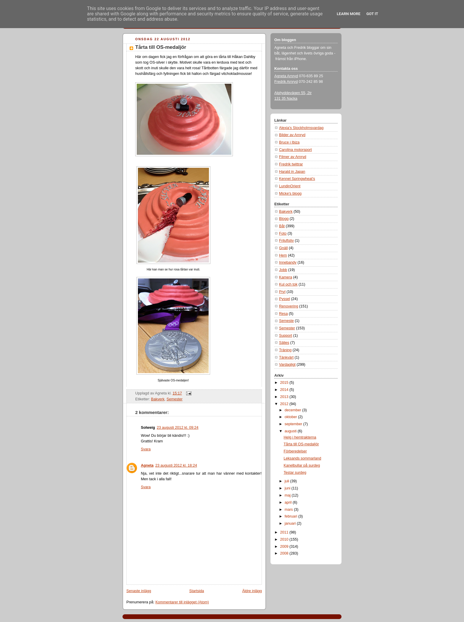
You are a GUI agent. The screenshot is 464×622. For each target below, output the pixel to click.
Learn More (348, 14)
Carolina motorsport (295, 150)
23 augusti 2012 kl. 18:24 (176, 465)
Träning (285, 350)
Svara (146, 449)
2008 (285, 553)
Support (285, 335)
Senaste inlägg (138, 591)
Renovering (288, 306)
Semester (175, 399)
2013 (285, 397)
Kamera (285, 277)
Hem (283, 255)
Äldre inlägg (252, 591)
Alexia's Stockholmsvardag (301, 128)
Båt (282, 226)
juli (287, 481)
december (293, 410)
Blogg (284, 219)
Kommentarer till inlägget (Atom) (182, 602)
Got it (372, 14)
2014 (285, 390)
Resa (283, 314)
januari (291, 523)
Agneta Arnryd (286, 76)
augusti (291, 431)
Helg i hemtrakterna (300, 437)
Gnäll (283, 248)
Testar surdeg (295, 472)
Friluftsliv (286, 241)
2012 (285, 404)
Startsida (196, 591)
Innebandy (288, 262)
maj (288, 495)
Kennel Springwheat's (297, 179)
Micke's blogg (290, 193)
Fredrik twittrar (291, 164)
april (289, 502)
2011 (285, 532)
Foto (282, 233)
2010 (285, 539)
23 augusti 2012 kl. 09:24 (178, 428)
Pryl (282, 292)
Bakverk (158, 399)
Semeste (286, 321)
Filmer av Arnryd (292, 157)
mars (289, 509)
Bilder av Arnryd (292, 135)
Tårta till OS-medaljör (160, 47)
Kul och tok (288, 284)
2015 (285, 383)
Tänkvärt (286, 357)
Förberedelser (295, 451)
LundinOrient (289, 186)
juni (288, 488)
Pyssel (284, 299)
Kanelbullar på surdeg (302, 465)
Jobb (283, 270)
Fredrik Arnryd (286, 82)
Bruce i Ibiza (289, 142)
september (294, 424)
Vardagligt (287, 364)
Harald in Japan (292, 172)
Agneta (147, 465)
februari (291, 516)
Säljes (284, 343)
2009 (285, 546)
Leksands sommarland (302, 458)
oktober (291, 417)
